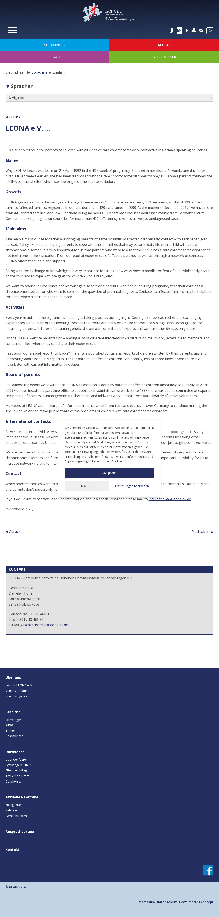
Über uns (13, 677)
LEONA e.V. (17, 887)
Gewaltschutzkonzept (196, 902)
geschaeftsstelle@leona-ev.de (44, 625)
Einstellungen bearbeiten (132, 486)
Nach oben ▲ (203, 531)
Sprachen (39, 72)
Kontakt (13, 849)
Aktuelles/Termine (22, 797)
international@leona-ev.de (170, 499)
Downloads (15, 751)
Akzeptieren (109, 473)
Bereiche (13, 711)
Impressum (146, 902)
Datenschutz (167, 902)
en (179, 30)
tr (186, 30)
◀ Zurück (13, 117)
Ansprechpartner (20, 831)
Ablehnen (87, 486)
